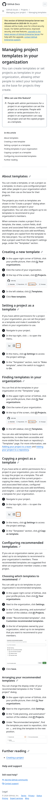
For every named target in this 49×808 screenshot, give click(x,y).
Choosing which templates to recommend (20, 577)
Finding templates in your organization (21, 379)
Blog (27, 798)
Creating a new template (22, 252)
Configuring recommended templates (22, 544)
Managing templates (37, 12)
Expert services (16, 798)
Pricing (5, 798)
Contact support (10, 783)
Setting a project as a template (18, 307)
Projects (24, 9)
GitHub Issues (12, 9)
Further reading (15, 751)
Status (39, 795)
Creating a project (15, 757)
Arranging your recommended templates (21, 679)
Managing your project (16, 12)
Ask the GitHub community (15, 780)
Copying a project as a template (19, 460)
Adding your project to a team (16, 446)
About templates (16, 176)
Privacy (31, 795)
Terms (23, 795)
